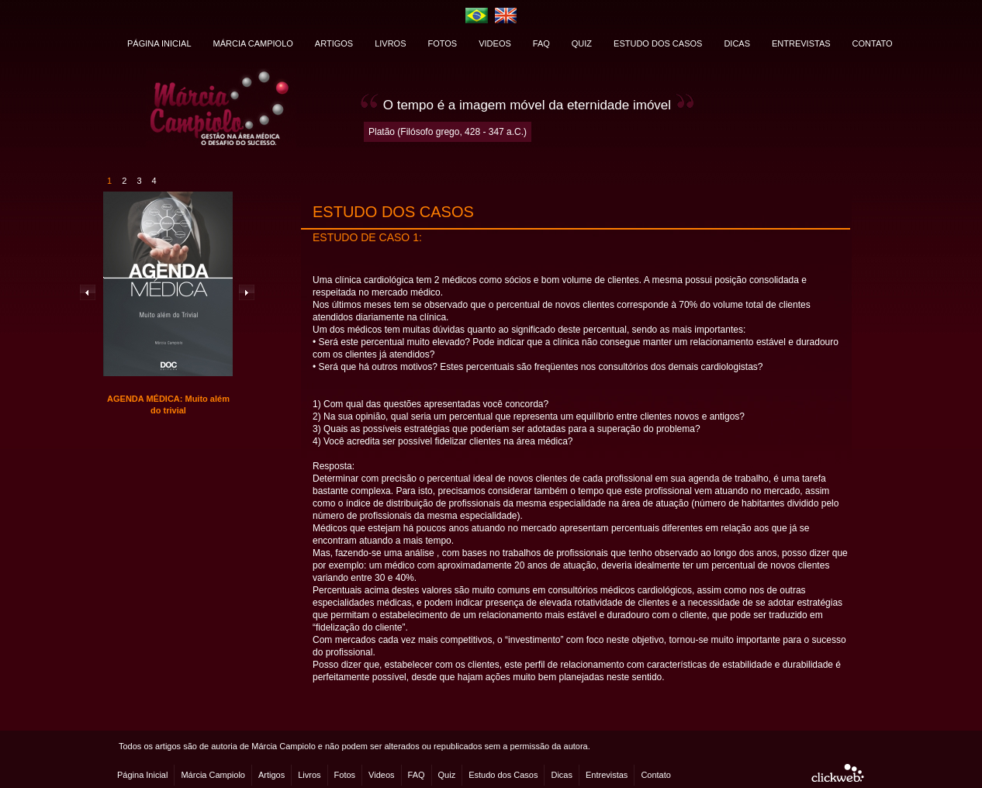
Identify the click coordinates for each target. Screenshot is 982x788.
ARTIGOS (334, 43)
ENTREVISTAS (801, 43)
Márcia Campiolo (213, 774)
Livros (309, 774)
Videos (381, 774)
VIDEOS (495, 43)
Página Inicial (142, 774)
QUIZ (582, 43)
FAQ (541, 43)
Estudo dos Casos (503, 774)
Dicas (561, 774)
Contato (656, 774)
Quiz (447, 774)
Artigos (271, 774)
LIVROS (390, 43)
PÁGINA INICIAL (159, 43)
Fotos (345, 774)
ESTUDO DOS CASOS (658, 43)
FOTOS (443, 43)
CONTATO (872, 43)
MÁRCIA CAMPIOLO (253, 43)
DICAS (737, 43)
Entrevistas (607, 774)
